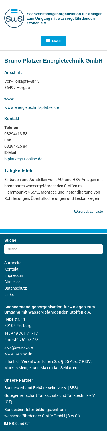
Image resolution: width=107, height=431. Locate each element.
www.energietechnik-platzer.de (31, 107)
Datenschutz (15, 288)
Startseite (12, 263)
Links (9, 294)
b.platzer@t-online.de (23, 159)
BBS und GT (17, 423)
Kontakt (11, 269)
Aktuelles (12, 282)
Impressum (14, 275)
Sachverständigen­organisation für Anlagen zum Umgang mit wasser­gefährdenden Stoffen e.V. (64, 18)
